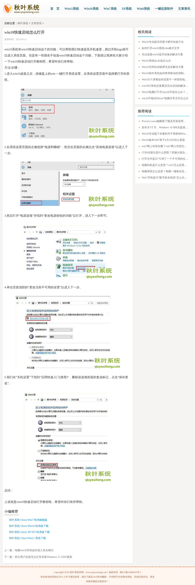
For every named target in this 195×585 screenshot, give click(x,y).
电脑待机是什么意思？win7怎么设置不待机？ (165, 165)
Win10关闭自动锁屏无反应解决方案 (163, 67)
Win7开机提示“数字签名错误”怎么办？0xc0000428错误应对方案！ (165, 177)
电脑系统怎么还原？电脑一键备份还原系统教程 (165, 171)
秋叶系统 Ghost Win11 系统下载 (27, 538)
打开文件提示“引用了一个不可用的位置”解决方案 (165, 158)
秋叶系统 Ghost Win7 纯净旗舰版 (28, 519)
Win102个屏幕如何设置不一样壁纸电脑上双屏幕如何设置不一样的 (165, 79)
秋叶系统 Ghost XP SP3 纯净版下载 (29, 532)
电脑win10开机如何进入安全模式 (34, 550)
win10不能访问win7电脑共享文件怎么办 (165, 98)
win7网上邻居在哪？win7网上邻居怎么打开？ (165, 146)
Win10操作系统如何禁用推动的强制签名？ (165, 73)
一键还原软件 (164, 8)
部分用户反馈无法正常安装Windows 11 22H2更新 (43, 557)
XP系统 (127, 8)
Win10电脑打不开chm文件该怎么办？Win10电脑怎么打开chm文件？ (165, 92)
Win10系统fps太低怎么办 (156, 60)
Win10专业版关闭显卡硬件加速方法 (163, 41)
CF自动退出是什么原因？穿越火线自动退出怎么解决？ (165, 152)
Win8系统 (143, 8)
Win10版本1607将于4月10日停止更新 (163, 140)
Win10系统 (91, 8)
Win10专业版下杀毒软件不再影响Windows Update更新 (165, 133)
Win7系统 (110, 8)
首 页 (54, 8)
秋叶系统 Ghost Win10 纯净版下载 (29, 526)
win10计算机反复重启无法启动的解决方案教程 (165, 85)
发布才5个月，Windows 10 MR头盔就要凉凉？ (165, 127)
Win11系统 (71, 8)
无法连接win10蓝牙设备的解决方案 (162, 54)
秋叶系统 (23, 23)
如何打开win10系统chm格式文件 (161, 48)
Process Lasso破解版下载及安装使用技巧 (165, 121)
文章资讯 (184, 8)
